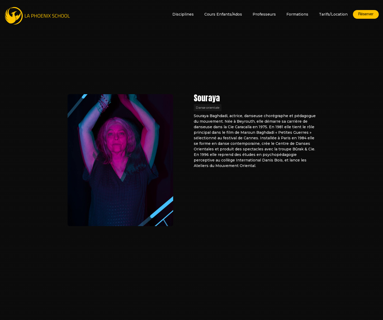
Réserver (365, 14)
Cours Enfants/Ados (223, 14)
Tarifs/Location (333, 14)
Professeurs (264, 14)
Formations (297, 14)
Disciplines (183, 14)
